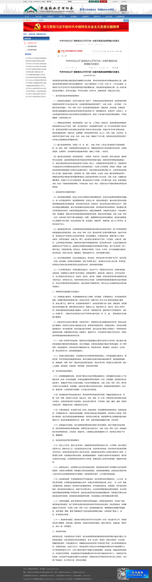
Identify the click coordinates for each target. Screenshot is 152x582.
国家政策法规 (32, 43)
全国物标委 (120, 16)
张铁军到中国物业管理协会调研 (35, 61)
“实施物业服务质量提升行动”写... (36, 85)
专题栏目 (50, 16)
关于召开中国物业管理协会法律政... (36, 69)
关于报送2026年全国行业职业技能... (36, 66)
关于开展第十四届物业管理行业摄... (36, 83)
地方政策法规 (32, 46)
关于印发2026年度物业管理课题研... (36, 58)
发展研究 (85, 16)
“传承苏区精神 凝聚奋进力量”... (35, 72)
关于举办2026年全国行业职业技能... (36, 63)
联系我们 (124, 1)
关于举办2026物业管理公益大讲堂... (36, 88)
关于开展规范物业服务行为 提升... (36, 74)
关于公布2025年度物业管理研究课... (36, 80)
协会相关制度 (32, 50)
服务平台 (97, 16)
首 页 (27, 16)
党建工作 (62, 16)
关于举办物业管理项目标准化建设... (36, 77)
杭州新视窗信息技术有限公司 (83, 579)
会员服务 (74, 16)
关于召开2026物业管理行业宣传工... (36, 94)
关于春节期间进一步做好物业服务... (36, 91)
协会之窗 (38, 16)
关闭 (147, 579)
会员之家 (109, 16)
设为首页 (115, 1)
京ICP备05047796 (61, 579)
